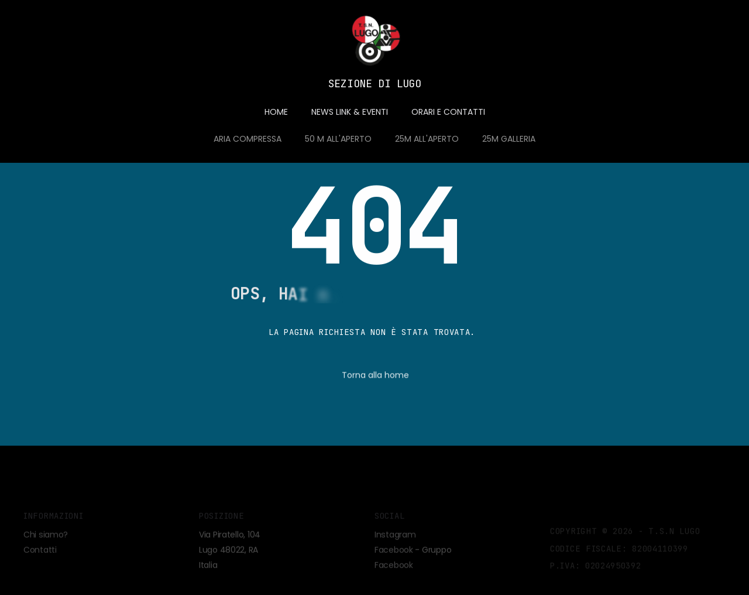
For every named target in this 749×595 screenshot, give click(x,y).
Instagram (394, 539)
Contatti (40, 554)
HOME (276, 112)
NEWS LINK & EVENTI (349, 112)
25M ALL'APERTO (427, 139)
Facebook (393, 554)
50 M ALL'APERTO (338, 139)
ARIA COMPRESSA (247, 139)
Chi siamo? (45, 539)
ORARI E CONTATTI (448, 112)
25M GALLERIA (508, 139)
